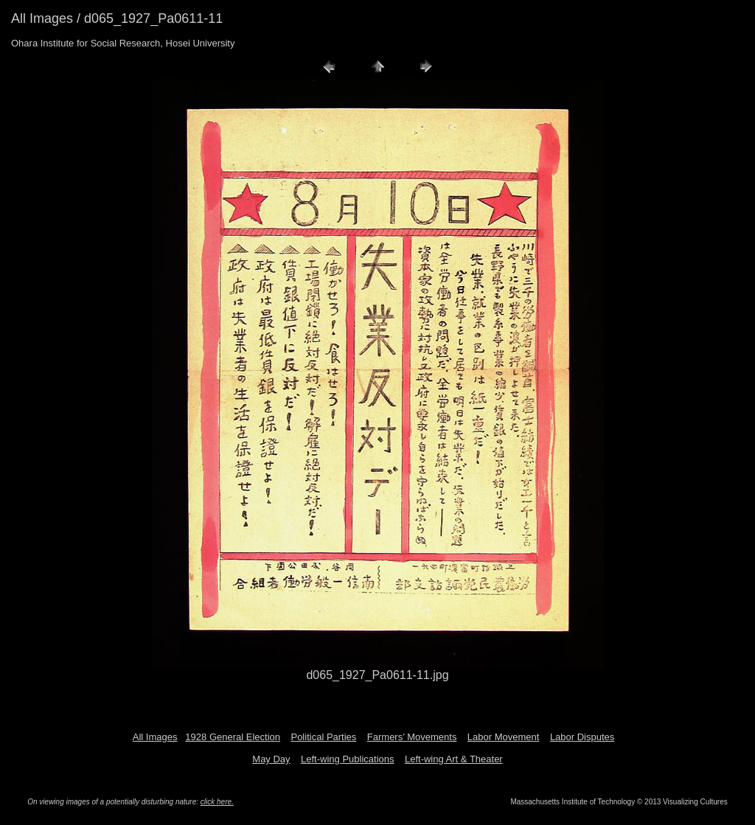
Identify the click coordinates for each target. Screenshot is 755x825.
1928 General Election (232, 736)
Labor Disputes (582, 736)
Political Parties (323, 736)
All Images (155, 736)
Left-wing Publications (347, 759)
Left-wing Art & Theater (454, 759)
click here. (217, 802)
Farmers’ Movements (412, 736)
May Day (271, 759)
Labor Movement (503, 736)
